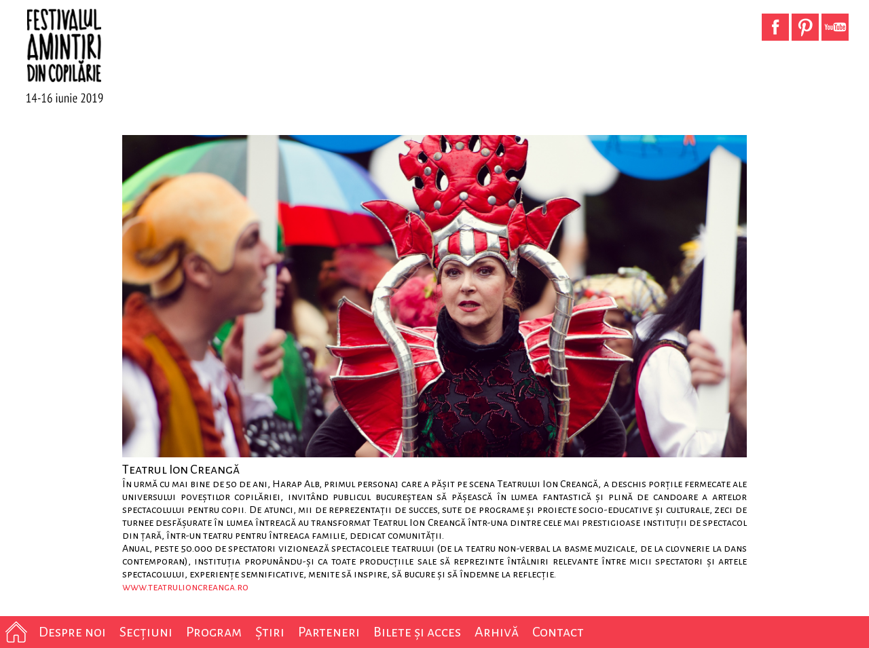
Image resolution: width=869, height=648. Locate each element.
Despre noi (72, 631)
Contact (558, 631)
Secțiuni (145, 631)
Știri (269, 631)
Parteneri (329, 631)
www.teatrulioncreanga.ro (185, 587)
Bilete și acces (417, 631)
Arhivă (497, 631)
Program (214, 631)
